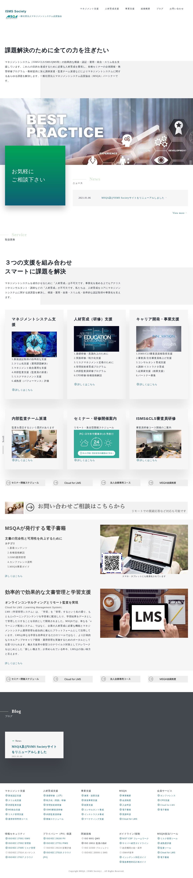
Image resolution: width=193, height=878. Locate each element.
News (18, 767)
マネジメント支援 (89, 9)
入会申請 (125, 805)
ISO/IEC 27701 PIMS (56, 843)
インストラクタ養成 (93, 814)
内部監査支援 (13, 805)
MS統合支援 (13, 810)
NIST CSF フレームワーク (134, 838)
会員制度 (125, 800)
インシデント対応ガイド (133, 857)
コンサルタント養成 (93, 810)
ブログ (160, 9)
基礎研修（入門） (54, 795)
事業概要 (125, 795)
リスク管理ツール (168, 838)
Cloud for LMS (128, 819)
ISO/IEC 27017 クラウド (19, 857)
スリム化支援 (13, 800)
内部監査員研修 (52, 814)
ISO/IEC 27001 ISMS (18, 838)
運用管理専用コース (17, 819)
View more (180, 251)
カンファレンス (167, 795)
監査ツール (164, 848)
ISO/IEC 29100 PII (55, 838)
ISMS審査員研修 (53, 810)
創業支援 (87, 805)
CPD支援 (163, 800)
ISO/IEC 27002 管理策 (18, 843)
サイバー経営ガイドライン (134, 843)
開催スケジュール (54, 819)
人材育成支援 (112, 9)
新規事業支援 (89, 800)
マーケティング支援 (93, 819)
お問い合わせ (177, 9)
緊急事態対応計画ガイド (133, 862)
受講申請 (125, 814)
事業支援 (130, 9)
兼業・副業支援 (91, 795)
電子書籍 (125, 810)
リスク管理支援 (14, 814)
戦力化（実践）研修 (55, 800)
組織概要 (145, 9)
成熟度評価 (164, 843)
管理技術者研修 (52, 805)
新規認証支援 (13, 795)
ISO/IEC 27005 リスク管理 (20, 848)
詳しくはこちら (14, 628)
